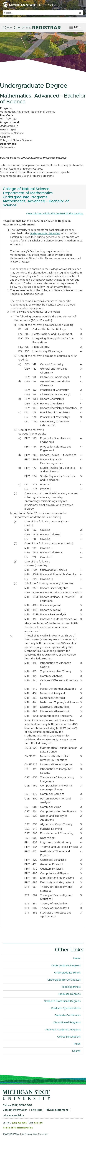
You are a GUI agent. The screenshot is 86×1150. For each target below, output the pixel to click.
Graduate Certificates (67, 1015)
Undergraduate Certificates (63, 980)
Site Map (36, 1110)
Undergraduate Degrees (65, 965)
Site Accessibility (13, 1115)
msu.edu (38, 1123)
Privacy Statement (56, 1110)
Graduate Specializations (65, 1008)
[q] (43, 12)
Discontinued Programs (67, 1022)
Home (76, 958)
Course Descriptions (68, 1037)
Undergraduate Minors (67, 973)
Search (76, 1051)
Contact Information (15, 1110)
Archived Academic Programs (62, 1029)
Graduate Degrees (69, 994)
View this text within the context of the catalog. (54, 213)
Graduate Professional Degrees (62, 1001)
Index (78, 1043)
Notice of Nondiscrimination (18, 1128)
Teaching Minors (71, 987)
